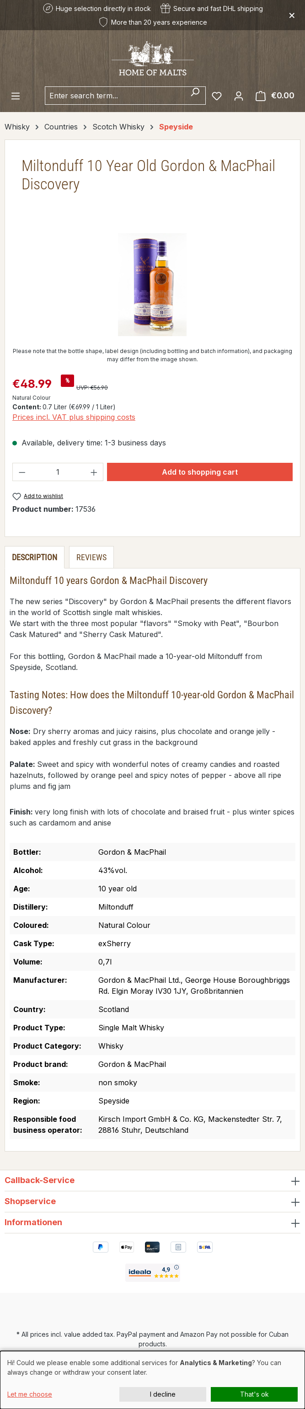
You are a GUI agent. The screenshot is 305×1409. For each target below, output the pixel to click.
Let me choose (29, 1394)
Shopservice (30, 1201)
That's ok (254, 1394)
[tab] (34, 557)
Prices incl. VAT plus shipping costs (73, 417)
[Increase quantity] (94, 472)
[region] (152, 284)
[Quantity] (58, 472)
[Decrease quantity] (22, 472)
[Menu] (16, 95)
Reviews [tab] (91, 557)
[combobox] (115, 95)
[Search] (195, 95)
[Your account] (239, 95)
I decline (163, 1394)
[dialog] (152, 1380)
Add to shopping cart (200, 472)
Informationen (33, 1222)
